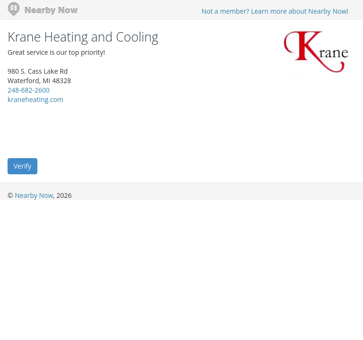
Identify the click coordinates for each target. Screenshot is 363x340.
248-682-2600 (29, 89)
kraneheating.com (35, 99)
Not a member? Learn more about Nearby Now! (274, 11)
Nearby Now (34, 195)
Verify (22, 166)
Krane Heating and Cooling (83, 36)
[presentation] (79, 130)
